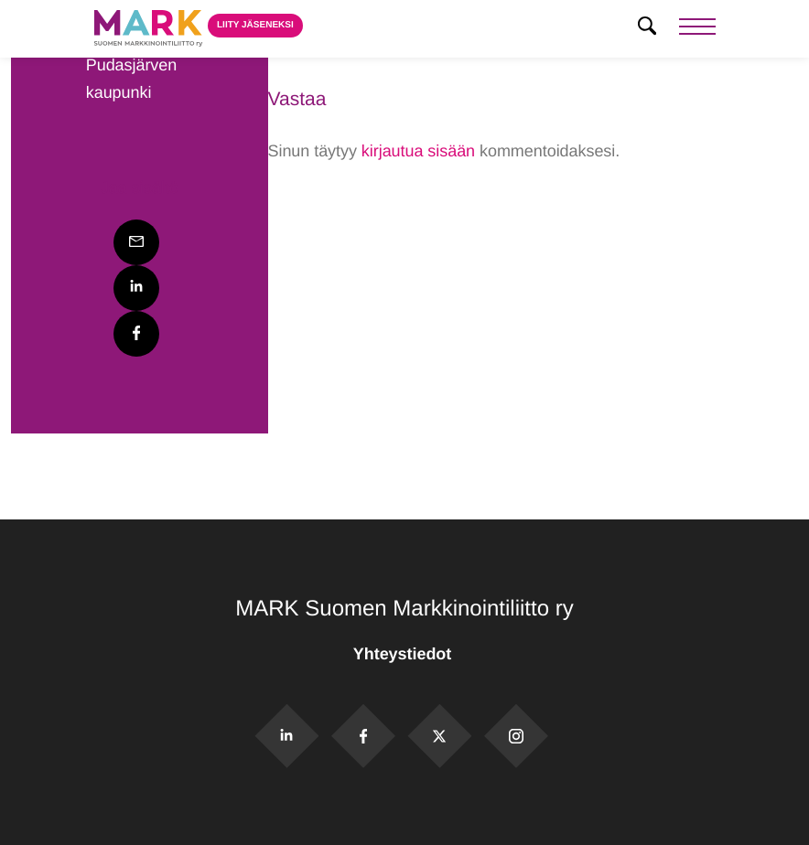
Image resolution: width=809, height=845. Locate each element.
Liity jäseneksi (255, 25)
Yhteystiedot (404, 654)
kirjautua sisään (418, 151)
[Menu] (697, 29)
